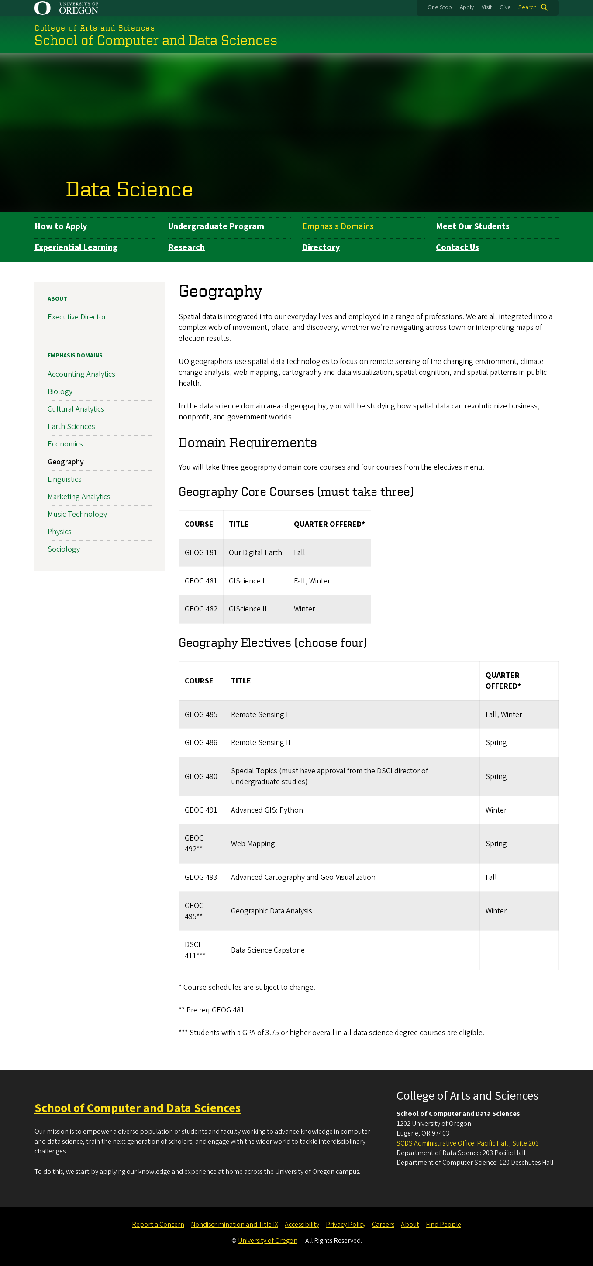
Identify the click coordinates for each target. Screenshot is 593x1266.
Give (505, 7)
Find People (443, 1224)
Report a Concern (158, 1224)
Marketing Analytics (79, 496)
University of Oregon (267, 1240)
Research (186, 247)
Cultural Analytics (76, 409)
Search (527, 7)
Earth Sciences (71, 426)
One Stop (440, 7)
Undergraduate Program (216, 226)
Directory (321, 247)
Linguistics (65, 478)
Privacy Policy (345, 1224)
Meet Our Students (473, 226)
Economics (65, 444)
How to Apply (60, 226)
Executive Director (77, 317)
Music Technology (77, 514)
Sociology (64, 549)
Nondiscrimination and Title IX (234, 1224)
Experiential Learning (76, 247)
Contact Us (457, 247)
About (57, 299)
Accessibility (302, 1224)
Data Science (129, 188)
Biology (60, 391)
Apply (467, 7)
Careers (383, 1224)
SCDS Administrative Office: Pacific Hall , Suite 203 (467, 1143)
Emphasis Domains (338, 226)
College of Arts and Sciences (467, 1096)
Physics (60, 531)
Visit (487, 7)
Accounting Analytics (81, 373)
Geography (66, 461)
